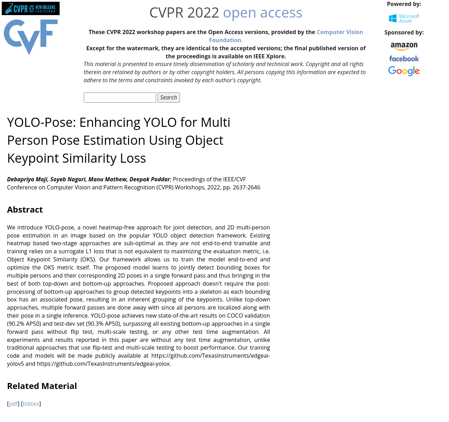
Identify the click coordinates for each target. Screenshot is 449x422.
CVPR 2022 (184, 12)
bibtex (31, 404)
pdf (13, 404)
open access (263, 12)
